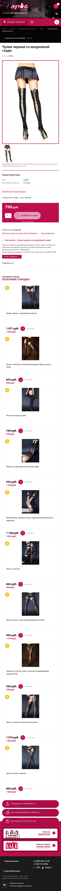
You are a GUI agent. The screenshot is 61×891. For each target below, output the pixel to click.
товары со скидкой (29, 846)
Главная (4, 29)
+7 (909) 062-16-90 (40, 861)
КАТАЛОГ (14, 22)
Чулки (41, 29)
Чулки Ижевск (48, 233)
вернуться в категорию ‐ (17, 38)
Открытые (29, 833)
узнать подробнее (12, 257)
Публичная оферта (17, 883)
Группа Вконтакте (11, 871)
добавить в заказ (26, 215)
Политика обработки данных (21, 886)
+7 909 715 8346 (40, 864)
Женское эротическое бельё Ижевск (20, 233)
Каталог (13, 29)
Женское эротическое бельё (27, 29)
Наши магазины (10, 861)
